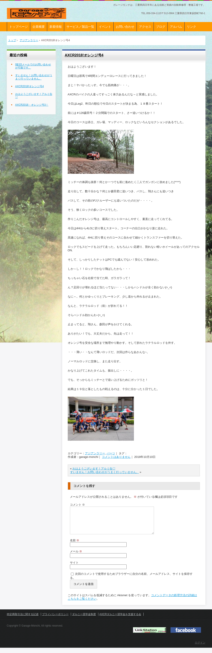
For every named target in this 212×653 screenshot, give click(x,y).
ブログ (160, 26)
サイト (74, 568)
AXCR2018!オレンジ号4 (84, 55)
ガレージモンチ (36, 13)
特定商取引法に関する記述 (23, 619)
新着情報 (55, 26)
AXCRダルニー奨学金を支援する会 (120, 619)
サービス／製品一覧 (80, 26)
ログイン (200, 647)
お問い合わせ (125, 26)
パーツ (111, 453)
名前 (74, 545)
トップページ (18, 26)
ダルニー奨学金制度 (84, 619)
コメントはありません (116, 457)
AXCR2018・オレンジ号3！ (32, 104)
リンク (191, 26)
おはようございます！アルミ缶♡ (93, 468)
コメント (77, 504)
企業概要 (38, 26)
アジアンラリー (95, 453)
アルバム (176, 26)
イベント (105, 26)
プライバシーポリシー (55, 619)
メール (76, 556)
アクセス (145, 26)
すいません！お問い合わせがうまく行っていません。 (104, 472)
